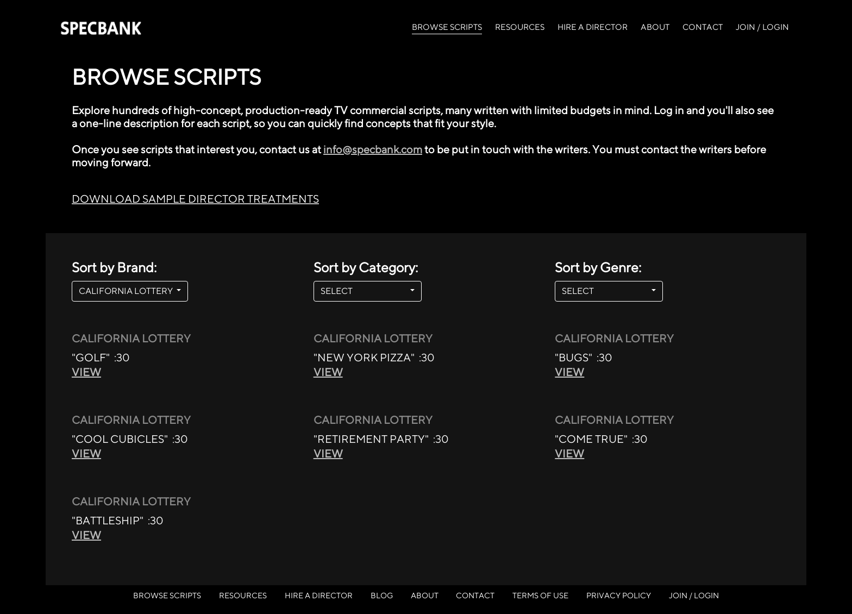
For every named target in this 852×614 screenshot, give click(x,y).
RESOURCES (519, 27)
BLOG (382, 595)
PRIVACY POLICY (618, 595)
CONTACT (702, 27)
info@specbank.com (372, 149)
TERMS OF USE (540, 595)
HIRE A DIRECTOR (592, 27)
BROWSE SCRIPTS (447, 26)
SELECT (364, 291)
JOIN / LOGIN (762, 27)
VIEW (86, 372)
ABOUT (655, 27)
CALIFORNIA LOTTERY (126, 291)
